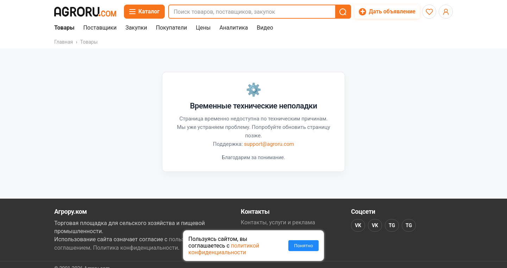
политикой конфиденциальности (223, 249)
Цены (203, 28)
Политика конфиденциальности (135, 247)
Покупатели (171, 28)
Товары (64, 28)
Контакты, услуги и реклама (278, 222)
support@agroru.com (269, 144)
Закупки (136, 28)
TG (392, 225)
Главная (63, 42)
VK (358, 225)
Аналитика (233, 28)
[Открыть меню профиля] (446, 12)
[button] (342, 11)
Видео (265, 28)
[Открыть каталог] (144, 12)
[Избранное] (429, 12)
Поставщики (100, 28)
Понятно (303, 245)
